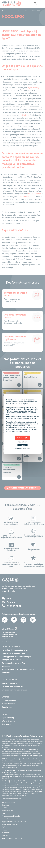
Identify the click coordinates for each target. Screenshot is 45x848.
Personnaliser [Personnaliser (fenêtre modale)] (22, 445)
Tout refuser (22, 442)
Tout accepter (22, 437)
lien (29, 431)
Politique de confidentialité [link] (22, 448)
